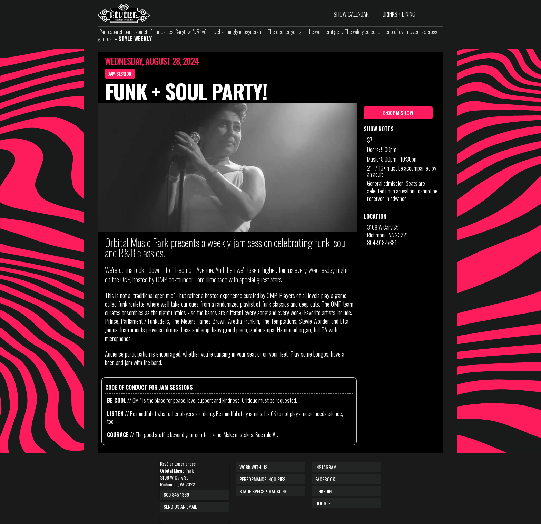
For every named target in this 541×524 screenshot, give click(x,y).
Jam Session (119, 73)
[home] (124, 13)
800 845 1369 (176, 494)
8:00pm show (398, 112)
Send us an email (180, 506)
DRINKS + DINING (399, 14)
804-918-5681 (382, 242)
